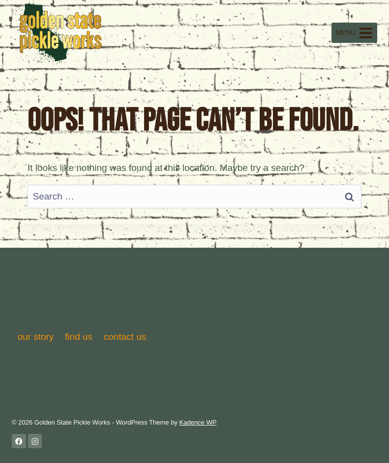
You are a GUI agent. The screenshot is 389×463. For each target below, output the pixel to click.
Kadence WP (198, 422)
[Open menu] (354, 33)
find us (78, 336)
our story (35, 336)
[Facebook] (19, 441)
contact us (125, 336)
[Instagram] (35, 441)
